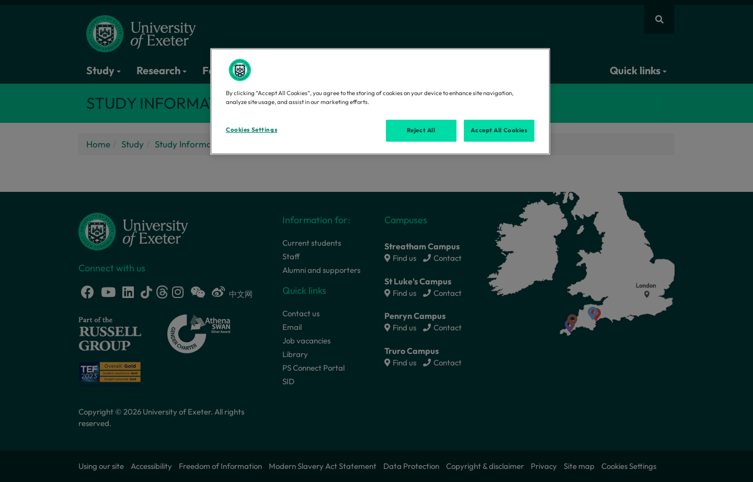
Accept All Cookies (499, 130)
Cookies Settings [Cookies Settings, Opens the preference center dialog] (251, 129)
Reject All (421, 130)
